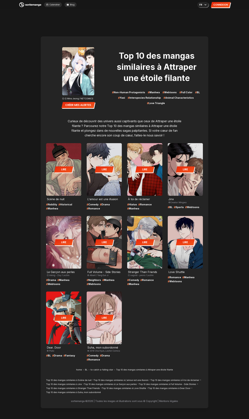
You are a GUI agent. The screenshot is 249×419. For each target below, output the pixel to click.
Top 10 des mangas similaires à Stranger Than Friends (73, 388)
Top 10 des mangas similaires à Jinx (64, 384)
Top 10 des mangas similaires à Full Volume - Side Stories (167, 384)
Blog (70, 4)
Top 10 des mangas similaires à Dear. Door (169, 388)
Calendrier (53, 4)
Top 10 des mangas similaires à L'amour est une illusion (121, 380)
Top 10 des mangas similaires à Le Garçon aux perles (110, 384)
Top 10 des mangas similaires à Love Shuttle (124, 388)
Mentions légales (168, 401)
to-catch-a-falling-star (102, 369)
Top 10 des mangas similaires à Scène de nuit (69, 380)
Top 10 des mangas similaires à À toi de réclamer (175, 380)
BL (86, 369)
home (79, 369)
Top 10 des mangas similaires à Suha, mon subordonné (73, 392)
